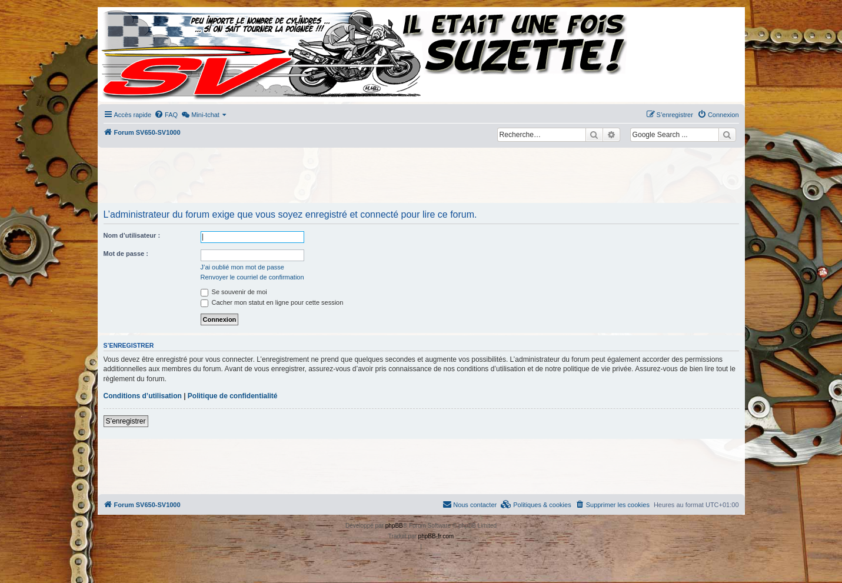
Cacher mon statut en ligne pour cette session (272, 302)
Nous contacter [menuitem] (469, 504)
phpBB (394, 525)
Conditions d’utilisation (143, 396)
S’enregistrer (126, 421)
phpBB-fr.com (436, 536)
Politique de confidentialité (233, 396)
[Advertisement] (421, 176)
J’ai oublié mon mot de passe (242, 267)
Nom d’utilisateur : (132, 235)
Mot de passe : (126, 253)
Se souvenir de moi (234, 291)
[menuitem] (166, 115)
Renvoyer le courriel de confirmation (252, 277)
